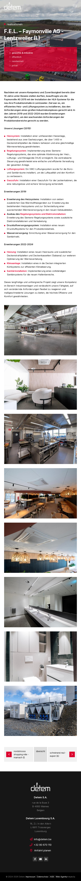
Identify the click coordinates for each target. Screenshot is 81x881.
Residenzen (17, 61)
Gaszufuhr (12, 180)
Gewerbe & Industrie (22, 52)
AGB (52, 876)
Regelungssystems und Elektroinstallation (42, 214)
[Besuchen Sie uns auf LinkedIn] (46, 859)
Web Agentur (62, 876)
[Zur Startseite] (12, 6)
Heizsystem (13, 136)
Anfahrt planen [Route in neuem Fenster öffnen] (42, 850)
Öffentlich (16, 57)
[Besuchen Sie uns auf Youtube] (40, 859)
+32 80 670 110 (42, 844)
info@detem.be (42, 839)
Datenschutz (42, 876)
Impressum (30, 876)
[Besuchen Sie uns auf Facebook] (35, 859)
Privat (15, 65)
